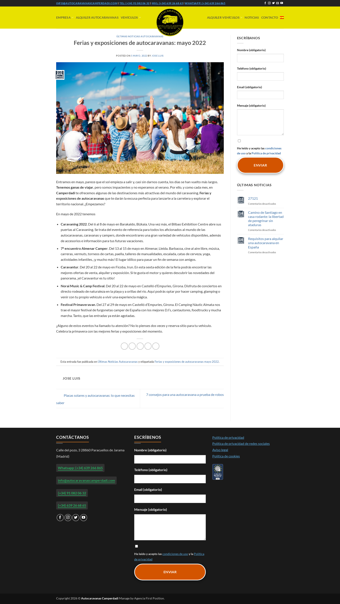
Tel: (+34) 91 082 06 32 (134, 3)
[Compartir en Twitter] (132, 346)
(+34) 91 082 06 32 (72, 493)
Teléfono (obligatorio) (251, 68)
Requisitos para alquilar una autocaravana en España (265, 243)
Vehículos (131, 17)
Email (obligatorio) (249, 87)
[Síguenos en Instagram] (269, 3)
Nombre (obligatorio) (251, 50)
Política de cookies (226, 456)
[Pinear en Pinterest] (148, 346)
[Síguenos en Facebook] (265, 3)
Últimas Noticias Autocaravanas (139, 36)
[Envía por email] (140, 346)
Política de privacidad (266, 153)
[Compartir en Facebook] (124, 346)
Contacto (269, 17)
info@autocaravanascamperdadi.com (86, 3)
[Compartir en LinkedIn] (155, 346)
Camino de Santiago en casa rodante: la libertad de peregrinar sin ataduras (266, 218)
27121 (253, 198)
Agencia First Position (149, 598)
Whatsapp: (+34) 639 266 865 (205, 3)
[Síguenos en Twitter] (273, 3)
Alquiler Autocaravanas (97, 17)
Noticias (252, 17)
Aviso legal (220, 450)
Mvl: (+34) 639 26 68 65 (167, 3)
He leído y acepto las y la (260, 147)
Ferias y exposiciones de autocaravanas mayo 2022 (187, 361)
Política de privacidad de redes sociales (241, 443)
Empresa (65, 17)
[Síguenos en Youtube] (281, 3)
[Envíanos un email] (277, 3)
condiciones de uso (175, 554)
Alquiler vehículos (225, 17)
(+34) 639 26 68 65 (72, 505)
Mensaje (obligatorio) (251, 105)
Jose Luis (158, 55)
